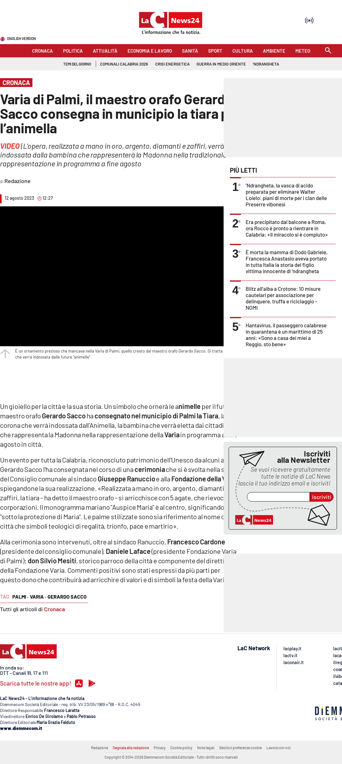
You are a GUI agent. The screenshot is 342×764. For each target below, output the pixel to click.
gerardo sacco (67, 597)
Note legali (205, 747)
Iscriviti (321, 496)
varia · (38, 597)
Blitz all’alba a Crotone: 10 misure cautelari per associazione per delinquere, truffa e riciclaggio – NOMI (283, 298)
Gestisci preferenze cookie (240, 747)
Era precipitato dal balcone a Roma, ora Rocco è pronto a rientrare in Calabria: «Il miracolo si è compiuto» (287, 228)
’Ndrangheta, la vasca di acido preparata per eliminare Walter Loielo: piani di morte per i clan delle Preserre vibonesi (286, 194)
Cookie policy (181, 747)
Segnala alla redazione (131, 747)
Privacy (160, 747)
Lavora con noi (278, 747)
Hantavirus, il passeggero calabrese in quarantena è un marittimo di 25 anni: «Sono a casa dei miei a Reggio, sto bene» (286, 334)
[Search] (328, 51)
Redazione (99, 747)
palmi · (20, 597)
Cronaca (54, 609)
